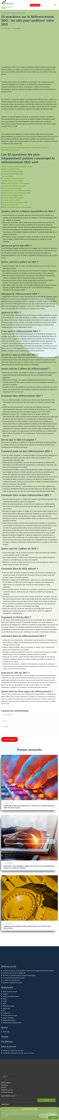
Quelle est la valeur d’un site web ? (13, 1051)
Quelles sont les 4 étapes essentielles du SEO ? (18, 167)
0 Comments (16, 28)
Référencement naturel (10, 992)
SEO (24, 13)
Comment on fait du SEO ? (11, 200)
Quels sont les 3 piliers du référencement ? (16, 183)
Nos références (7, 1041)
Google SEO (6, 1013)
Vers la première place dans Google (13, 978)
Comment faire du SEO (14, 568)
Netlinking (6, 562)
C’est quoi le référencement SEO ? (14, 178)
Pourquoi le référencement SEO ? (13, 174)
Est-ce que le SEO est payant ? (12, 188)
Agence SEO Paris (8, 1018)
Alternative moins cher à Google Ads (14, 973)
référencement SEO (17, 72)
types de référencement (37, 691)
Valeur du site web (8, 1046)
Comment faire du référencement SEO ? (15, 202)
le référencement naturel (32, 694)
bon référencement (16, 304)
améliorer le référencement (11, 489)
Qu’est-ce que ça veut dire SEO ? (13, 181)
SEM (7, 696)
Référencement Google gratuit (12, 1023)
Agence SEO (6, 1008)
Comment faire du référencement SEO (22, 636)
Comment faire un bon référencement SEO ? (17, 193)
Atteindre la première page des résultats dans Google (19, 975)
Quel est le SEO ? (8, 176)
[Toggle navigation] (55, 5)
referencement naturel (14, 13)
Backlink (4, 1027)
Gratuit (5, 999)
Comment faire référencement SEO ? (14, 186)
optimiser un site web (50, 315)
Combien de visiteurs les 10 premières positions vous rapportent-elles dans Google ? (28, 971)
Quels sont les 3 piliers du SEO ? (13, 195)
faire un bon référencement (28, 495)
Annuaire (4, 1036)
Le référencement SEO (8, 67)
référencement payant (25, 327)
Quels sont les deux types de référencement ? (17, 207)
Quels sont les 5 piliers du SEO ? (13, 171)
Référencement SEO (9, 1020)
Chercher (46, 1100)
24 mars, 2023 (5, 28)
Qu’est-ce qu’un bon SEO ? (11, 169)
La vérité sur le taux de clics (11, 980)
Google (5, 994)
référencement (33, 99)
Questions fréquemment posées (12, 982)
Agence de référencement (11, 996)
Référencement (7, 987)
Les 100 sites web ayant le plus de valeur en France (18, 1053)
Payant (5, 1001)
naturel (3, 13)
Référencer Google (8, 1006)
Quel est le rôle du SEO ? (11, 205)
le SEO (14, 268)
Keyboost (7, 99)
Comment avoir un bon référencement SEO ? (17, 190)
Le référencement (6, 82)
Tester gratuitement (35, 5)
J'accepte (53, 1118)
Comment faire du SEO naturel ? (13, 198)
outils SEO (13, 608)
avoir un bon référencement (28, 451)
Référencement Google (10, 1015)
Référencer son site (8, 966)
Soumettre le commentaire (10, 739)
